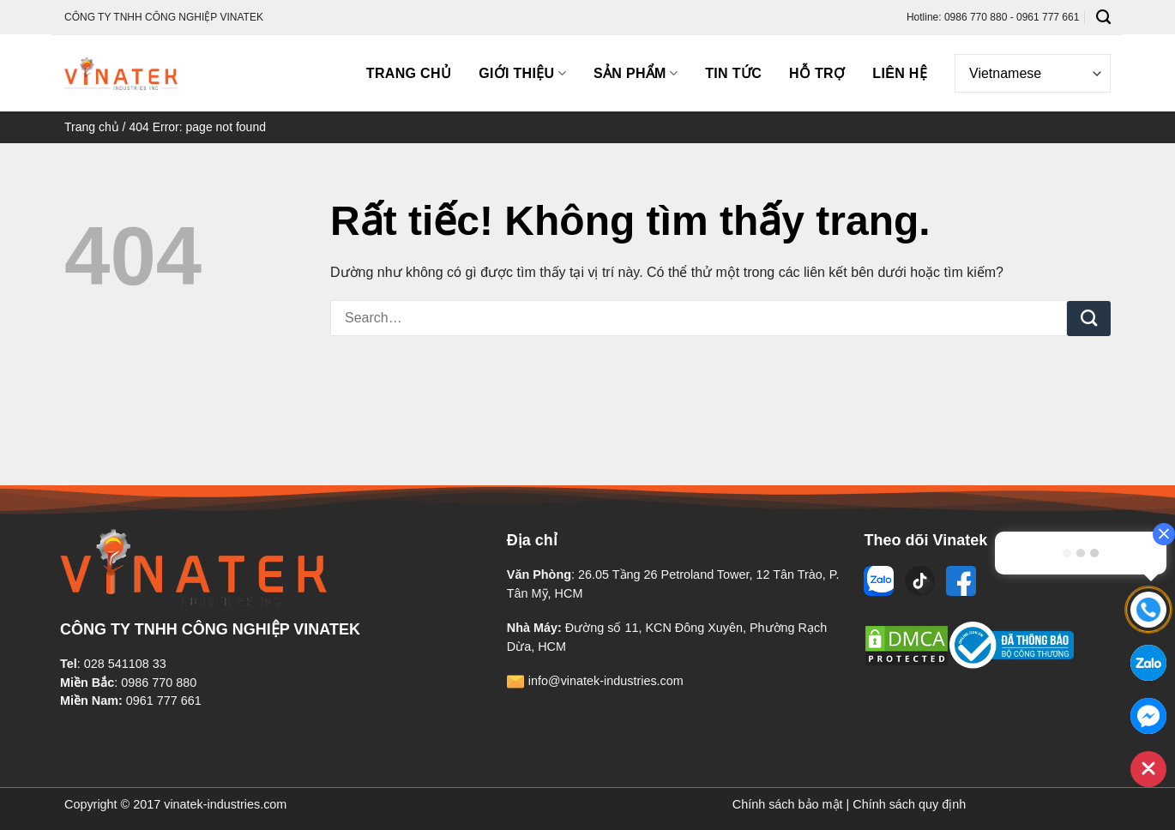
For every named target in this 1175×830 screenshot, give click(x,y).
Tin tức (733, 73)
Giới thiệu (522, 73)
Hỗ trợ (817, 73)
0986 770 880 (158, 682)
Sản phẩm (636, 73)
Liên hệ (899, 73)
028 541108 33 (125, 664)
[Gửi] (1089, 319)
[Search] (1103, 17)
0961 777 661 (164, 700)
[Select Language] (1033, 73)
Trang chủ (408, 73)
